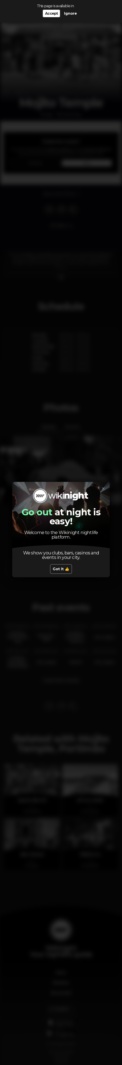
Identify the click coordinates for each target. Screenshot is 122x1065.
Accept (51, 13)
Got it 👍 (61, 569)
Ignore (70, 13)
